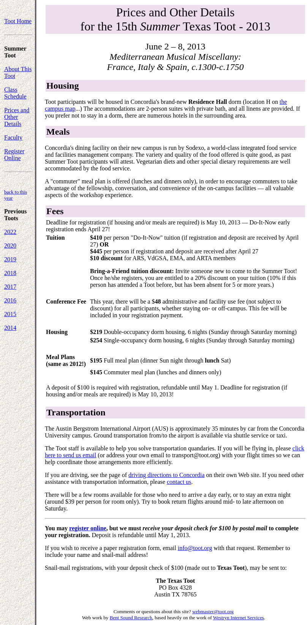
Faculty (13, 137)
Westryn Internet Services (238, 617)
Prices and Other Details (16, 117)
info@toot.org (195, 548)
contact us (179, 482)
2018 (10, 273)
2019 (10, 259)
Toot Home (18, 21)
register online (87, 528)
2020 (10, 245)
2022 (10, 232)
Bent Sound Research (131, 617)
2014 (10, 327)
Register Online (14, 154)
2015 (10, 314)
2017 (10, 286)
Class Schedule (15, 93)
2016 (10, 300)
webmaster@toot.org (213, 611)
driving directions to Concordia (166, 475)
